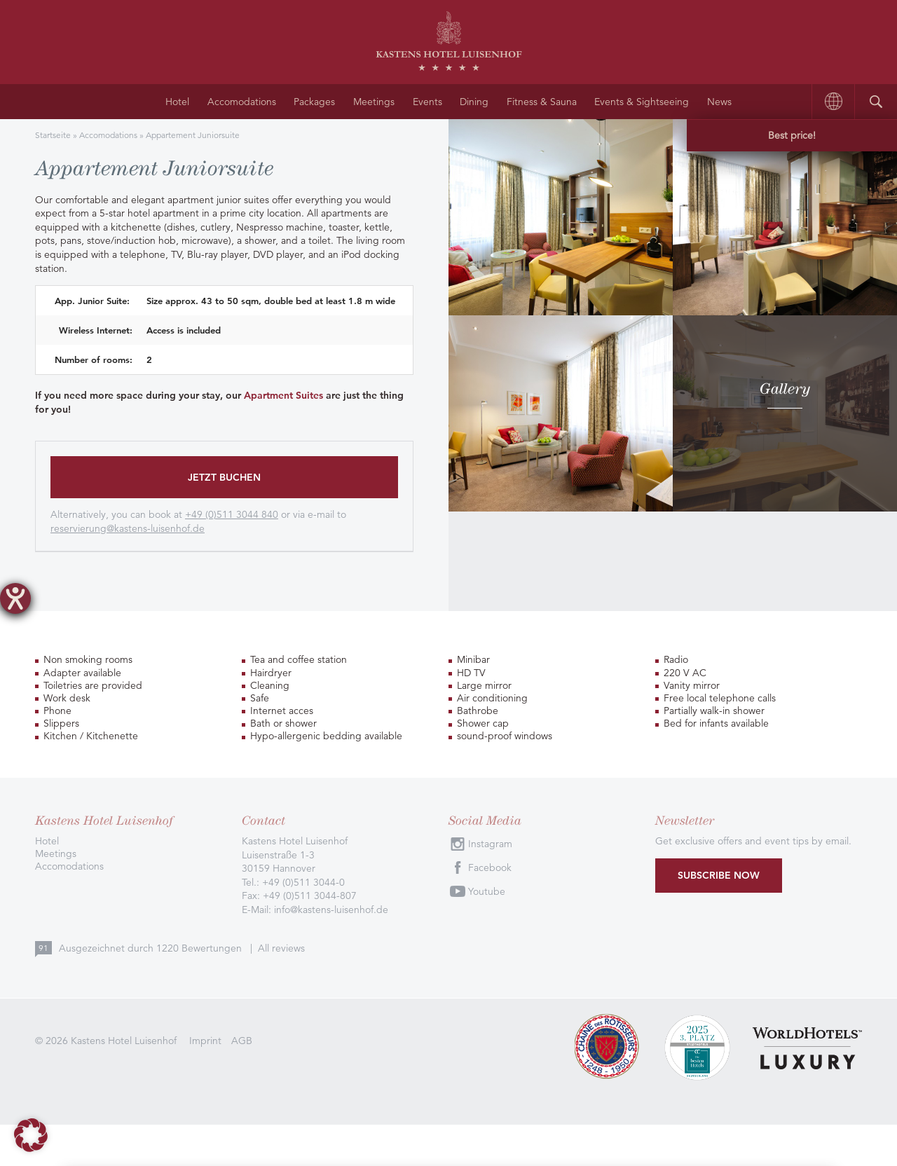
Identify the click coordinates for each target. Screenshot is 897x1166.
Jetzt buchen (224, 477)
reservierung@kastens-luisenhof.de (127, 528)
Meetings (374, 101)
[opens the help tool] (15, 598)
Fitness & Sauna (542, 101)
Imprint (205, 1040)
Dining (474, 101)
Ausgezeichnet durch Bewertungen (152, 947)
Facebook (490, 867)
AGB (241, 1040)
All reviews (281, 947)
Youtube (486, 891)
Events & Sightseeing (641, 101)
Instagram (490, 843)
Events (427, 101)
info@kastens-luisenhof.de (331, 909)
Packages (314, 101)
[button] (31, 1135)
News (719, 101)
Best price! (792, 135)
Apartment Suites (283, 395)
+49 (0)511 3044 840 (231, 514)
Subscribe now (719, 874)
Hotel (177, 101)
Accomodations (241, 101)
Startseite (53, 135)
